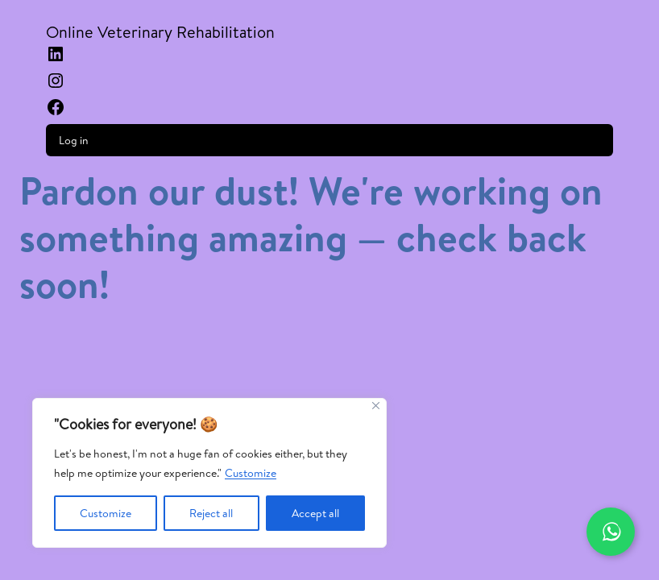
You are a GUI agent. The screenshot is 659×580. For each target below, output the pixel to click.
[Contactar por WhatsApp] (610, 532)
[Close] (375, 405)
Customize (250, 473)
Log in (74, 140)
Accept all (315, 513)
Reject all (211, 513)
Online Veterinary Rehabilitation (160, 32)
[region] (209, 473)
